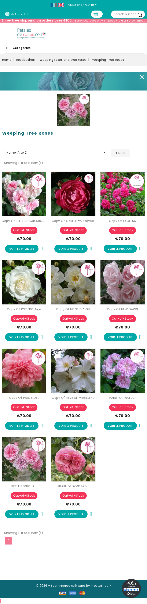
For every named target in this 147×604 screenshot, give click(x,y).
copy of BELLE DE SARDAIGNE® (25, 221)
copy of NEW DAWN (122, 309)
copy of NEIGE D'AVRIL (73, 309)
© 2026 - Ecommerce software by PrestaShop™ (73, 586)
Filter (120, 152)
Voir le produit (21, 248)
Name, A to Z (57, 152)
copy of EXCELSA (122, 221)
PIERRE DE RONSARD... (73, 486)
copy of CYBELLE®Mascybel (73, 221)
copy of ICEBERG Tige (24, 309)
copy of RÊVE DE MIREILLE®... (73, 398)
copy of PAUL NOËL (24, 398)
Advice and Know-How (82, 5)
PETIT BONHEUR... (24, 486)
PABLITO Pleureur (122, 398)
